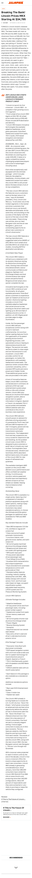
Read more (6, 817)
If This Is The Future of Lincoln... (13, 799)
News (3, 8)
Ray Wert (5, 22)
